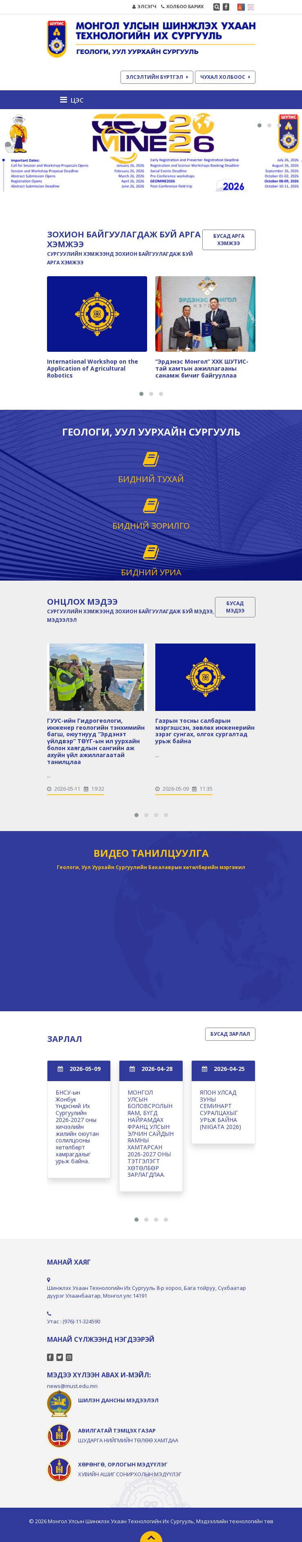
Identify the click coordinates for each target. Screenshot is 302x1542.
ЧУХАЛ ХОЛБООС (225, 77)
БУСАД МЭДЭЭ (235, 607)
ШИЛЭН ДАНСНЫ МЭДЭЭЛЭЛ (118, 1400)
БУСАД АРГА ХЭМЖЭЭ (228, 239)
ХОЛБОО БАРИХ (182, 6)
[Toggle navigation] (74, 100)
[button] (259, 125)
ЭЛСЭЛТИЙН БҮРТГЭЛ (157, 77)
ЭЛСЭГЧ (144, 6)
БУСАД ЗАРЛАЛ (230, 1033)
